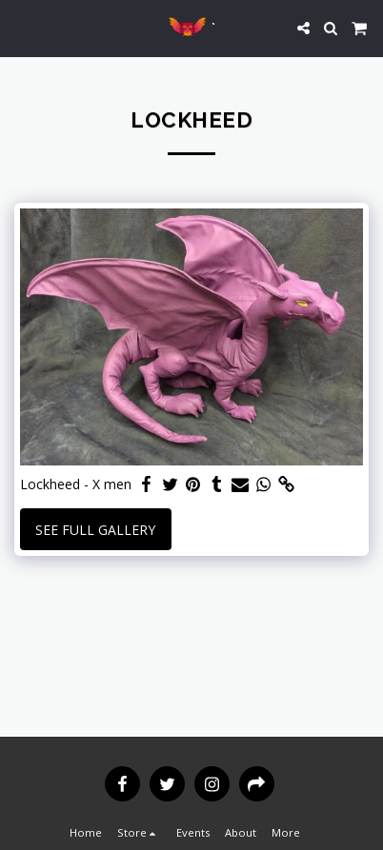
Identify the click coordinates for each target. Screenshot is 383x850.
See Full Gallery (95, 530)
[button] (21, 27)
